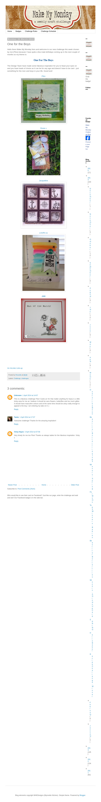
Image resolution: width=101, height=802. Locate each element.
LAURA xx (43, 233)
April (90, 360)
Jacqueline (43, 181)
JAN (43, 296)
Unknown (18, 395)
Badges (18, 31)
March (90, 376)
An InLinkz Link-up (15, 368)
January (90, 731)
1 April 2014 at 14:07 (30, 395)
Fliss (43, 76)
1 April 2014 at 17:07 (27, 417)
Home (9, 31)
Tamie (16, 417)
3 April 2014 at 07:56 (32, 432)
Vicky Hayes (19, 432)
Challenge (17, 378)
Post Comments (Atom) (26, 489)
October (90, 244)
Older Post (75, 485)
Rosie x (43, 128)
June (90, 328)
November (90, 221)
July (90, 310)
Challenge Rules (31, 31)
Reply (16, 409)
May (90, 344)
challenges (25, 378)
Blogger (82, 795)
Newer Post (12, 485)
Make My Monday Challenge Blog (88, 129)
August (90, 292)
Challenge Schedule (48, 31)
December (90, 196)
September (90, 270)
